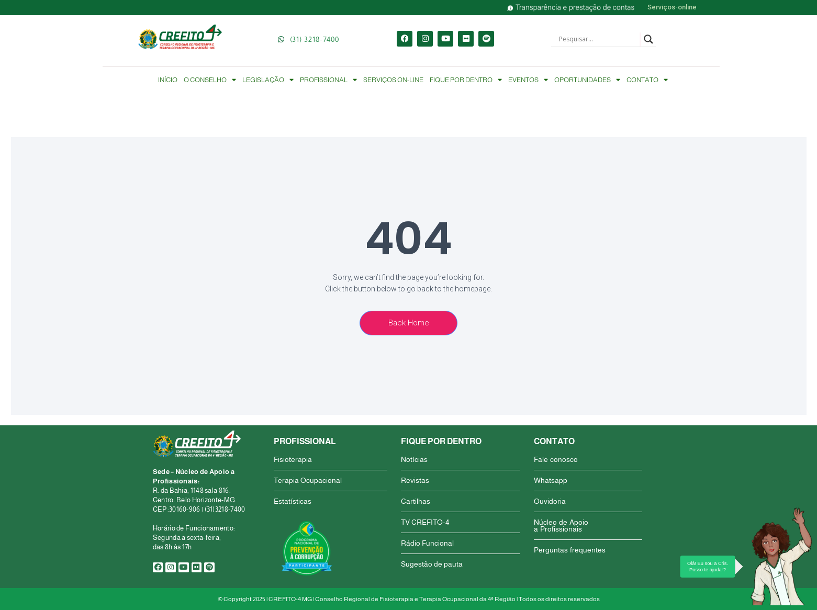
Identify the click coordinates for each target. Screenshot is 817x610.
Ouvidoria (550, 501)
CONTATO (647, 80)
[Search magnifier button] (648, 39)
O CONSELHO (210, 80)
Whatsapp (550, 480)
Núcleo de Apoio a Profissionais (561, 525)
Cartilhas (415, 501)
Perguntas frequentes (570, 550)
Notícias (414, 459)
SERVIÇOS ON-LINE (393, 80)
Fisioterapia (293, 459)
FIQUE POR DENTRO (466, 80)
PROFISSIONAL (328, 80)
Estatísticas (292, 501)
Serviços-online (672, 7)
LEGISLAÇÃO (268, 80)
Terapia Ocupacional (308, 480)
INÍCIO (167, 80)
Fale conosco (556, 459)
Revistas (415, 480)
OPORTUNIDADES (587, 80)
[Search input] (599, 39)
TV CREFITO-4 (425, 522)
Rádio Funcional (427, 543)
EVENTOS (528, 80)
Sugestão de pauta (432, 564)
